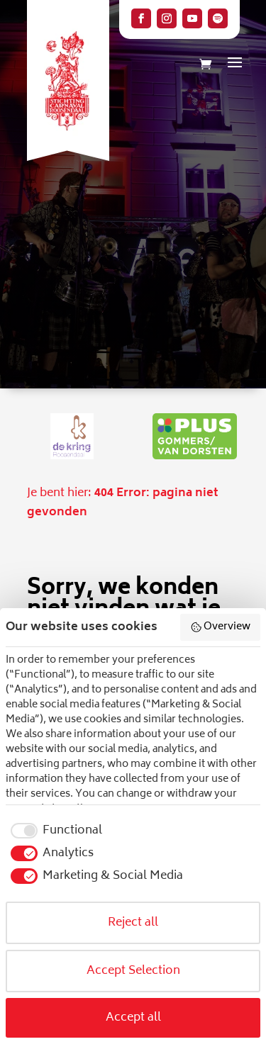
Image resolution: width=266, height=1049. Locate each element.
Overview (220, 627)
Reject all (133, 923)
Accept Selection (133, 971)
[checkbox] (54, 830)
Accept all (133, 1018)
